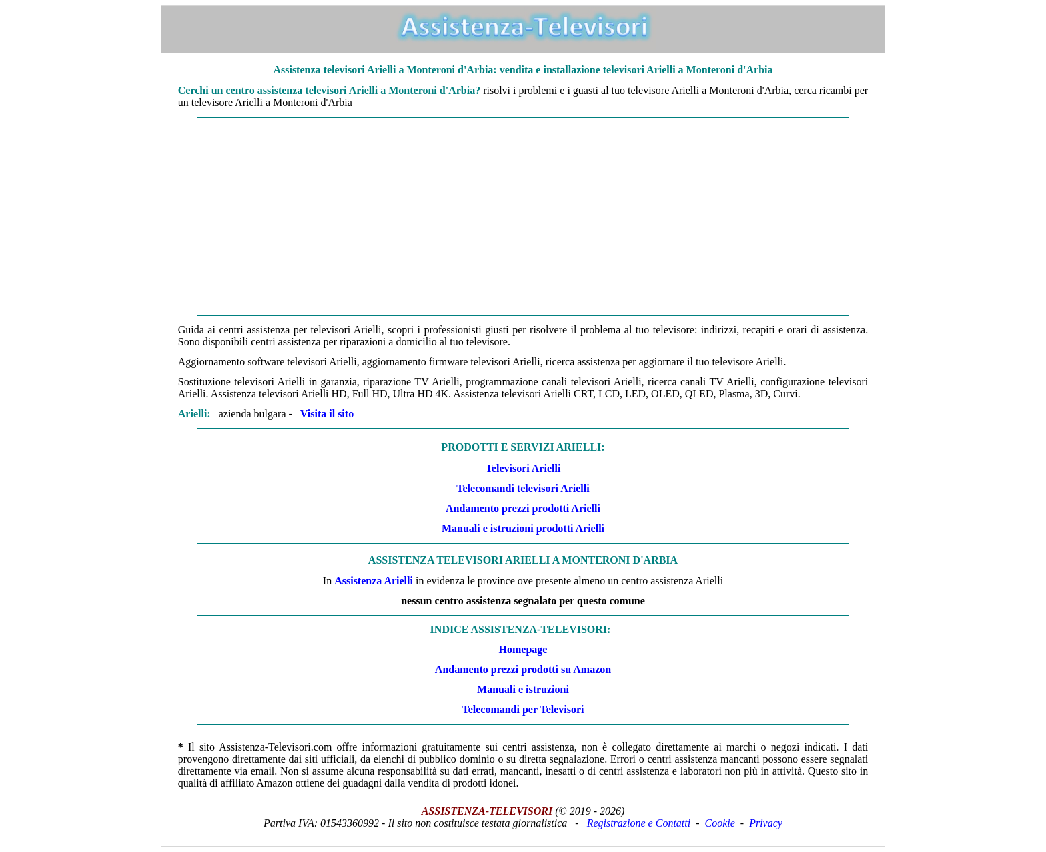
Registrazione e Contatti (639, 823)
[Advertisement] (523, 216)
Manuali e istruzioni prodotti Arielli (523, 528)
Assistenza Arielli (373, 580)
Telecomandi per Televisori (523, 709)
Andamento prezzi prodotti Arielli (523, 508)
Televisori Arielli (523, 468)
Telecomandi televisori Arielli (522, 488)
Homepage (523, 649)
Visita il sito (327, 413)
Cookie (720, 823)
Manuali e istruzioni (523, 689)
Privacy (765, 823)
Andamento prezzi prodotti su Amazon (523, 669)
